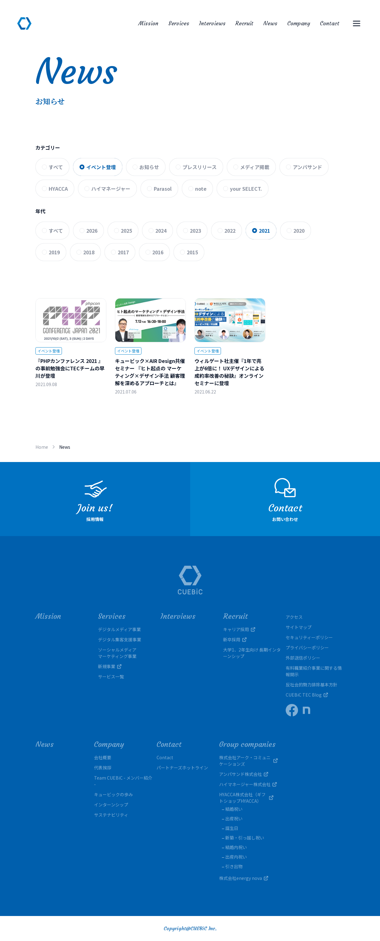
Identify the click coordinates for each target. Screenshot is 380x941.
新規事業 (109, 666)
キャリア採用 (239, 629)
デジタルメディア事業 (119, 629)
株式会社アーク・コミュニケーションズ (248, 760)
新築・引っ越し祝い (244, 838)
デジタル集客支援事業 (119, 639)
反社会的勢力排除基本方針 (311, 684)
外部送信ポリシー (303, 658)
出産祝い (234, 818)
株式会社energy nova (243, 878)
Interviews (212, 23)
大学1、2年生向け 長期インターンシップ (252, 653)
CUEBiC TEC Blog (307, 695)
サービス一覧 (111, 676)
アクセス (294, 617)
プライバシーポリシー (307, 647)
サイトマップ (299, 627)
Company (298, 23)
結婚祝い (234, 809)
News (270, 23)
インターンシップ (111, 805)
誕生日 (231, 828)
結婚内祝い (236, 847)
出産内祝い (236, 857)
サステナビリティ (111, 815)
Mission (148, 23)
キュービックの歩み (113, 794)
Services (178, 23)
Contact (329, 23)
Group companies (247, 744)
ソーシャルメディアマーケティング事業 (117, 653)
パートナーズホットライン (182, 767)
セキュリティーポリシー (309, 637)
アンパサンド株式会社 (243, 774)
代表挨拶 (102, 767)
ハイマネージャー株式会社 (248, 784)
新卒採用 (235, 639)
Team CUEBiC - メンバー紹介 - (123, 781)
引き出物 (234, 866)
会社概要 (102, 757)
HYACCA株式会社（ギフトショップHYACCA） (248, 797)
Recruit (244, 23)
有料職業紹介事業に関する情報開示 (314, 671)
